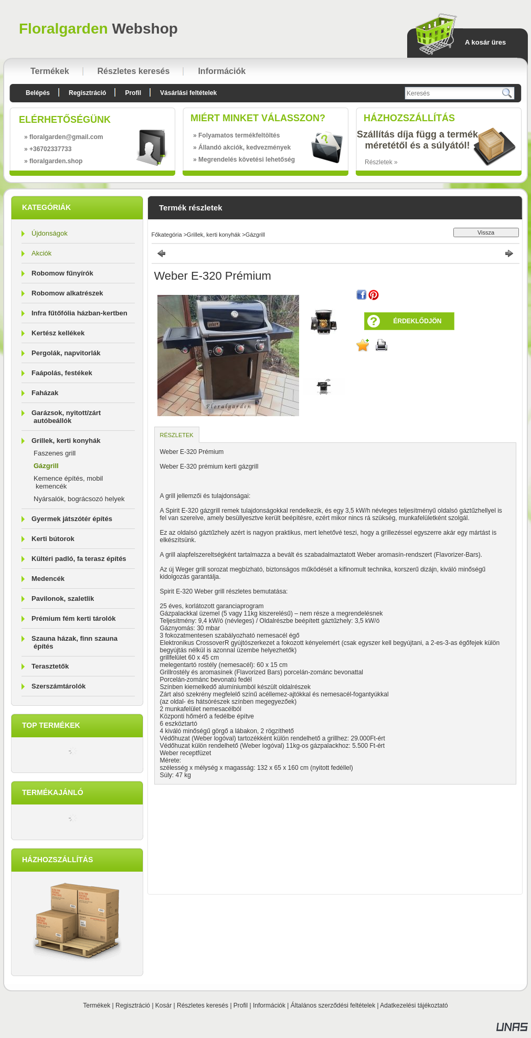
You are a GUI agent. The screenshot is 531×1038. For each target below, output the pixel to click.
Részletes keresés (202, 1005)
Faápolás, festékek (61, 373)
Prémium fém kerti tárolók (73, 618)
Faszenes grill (55, 453)
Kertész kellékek (57, 333)
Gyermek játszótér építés (71, 519)
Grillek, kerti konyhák (213, 234)
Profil (240, 1005)
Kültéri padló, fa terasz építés (78, 559)
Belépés (38, 93)
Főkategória (167, 234)
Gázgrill (46, 466)
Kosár (163, 1005)
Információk (269, 1005)
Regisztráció (132, 1005)
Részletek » (381, 162)
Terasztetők (50, 666)
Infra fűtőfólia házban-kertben (79, 313)
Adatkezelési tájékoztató (414, 1005)
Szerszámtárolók (58, 686)
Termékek (96, 1005)
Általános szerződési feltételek (333, 1005)
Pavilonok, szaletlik (62, 598)
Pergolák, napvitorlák (66, 353)
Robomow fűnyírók (62, 273)
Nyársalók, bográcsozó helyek (79, 499)
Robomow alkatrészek (67, 293)
